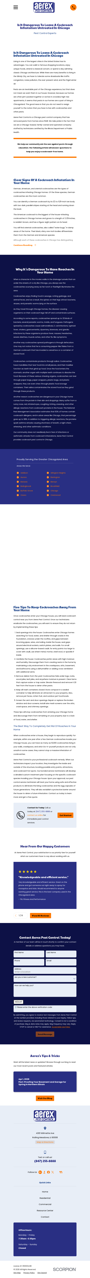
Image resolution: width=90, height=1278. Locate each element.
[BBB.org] (44, 1082)
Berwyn (54, 482)
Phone (17, 871)
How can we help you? (24, 895)
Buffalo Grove (27, 491)
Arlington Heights (58, 473)
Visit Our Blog (45, 1008)
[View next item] (26, 825)
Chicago (54, 491)
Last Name (51, 862)
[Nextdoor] (60, 1082)
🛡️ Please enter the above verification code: (33, 917)
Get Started (65, 725)
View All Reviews (40, 825)
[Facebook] (48, 1082)
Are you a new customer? (25, 887)
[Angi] (56, 1082)
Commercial (45, 1114)
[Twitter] (52, 1082)
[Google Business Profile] (40, 1082)
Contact (45, 1126)
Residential (45, 1107)
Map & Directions (45, 1051)
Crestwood (55, 495)
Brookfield (55, 486)
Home (45, 1101)
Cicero (23, 495)
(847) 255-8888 (43, 721)
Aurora (24, 477)
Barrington (55, 477)
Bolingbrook (26, 486)
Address (18, 879)
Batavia (24, 482)
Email (49, 871)
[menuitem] (17, 1182)
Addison (24, 473)
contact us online (35, 725)
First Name (19, 862)
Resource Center (45, 1120)
